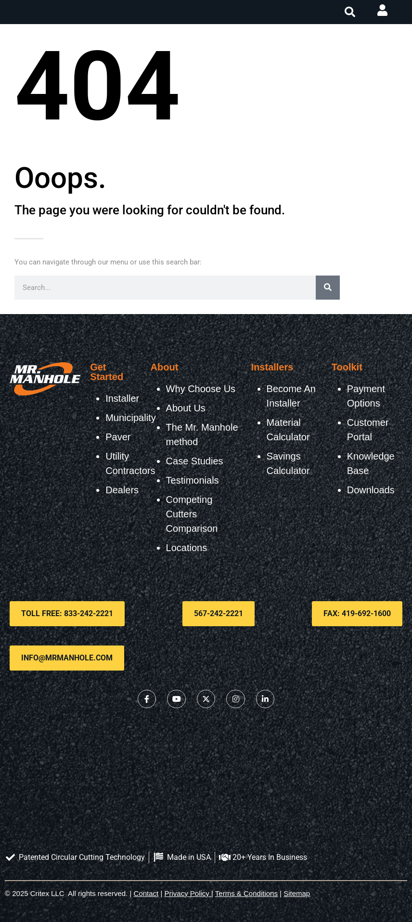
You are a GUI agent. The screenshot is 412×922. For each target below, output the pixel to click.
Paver (117, 437)
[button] (350, 12)
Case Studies (194, 461)
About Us (186, 408)
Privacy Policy (187, 893)
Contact (146, 893)
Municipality (130, 417)
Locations (186, 547)
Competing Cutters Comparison (192, 514)
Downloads (371, 490)
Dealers (122, 490)
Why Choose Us (201, 388)
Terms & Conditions (246, 893)
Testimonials (192, 480)
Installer (122, 398)
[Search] (328, 288)
